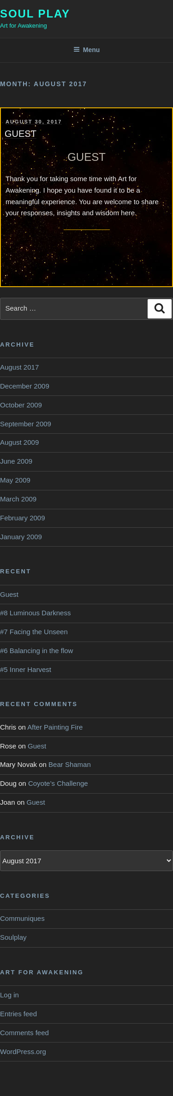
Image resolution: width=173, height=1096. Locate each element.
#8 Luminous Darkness (35, 613)
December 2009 (24, 386)
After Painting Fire (55, 727)
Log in (9, 995)
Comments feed (24, 1033)
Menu (86, 49)
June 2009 (16, 461)
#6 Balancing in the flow (36, 650)
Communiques (22, 918)
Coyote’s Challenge (58, 783)
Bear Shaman (69, 764)
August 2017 (19, 367)
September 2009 (25, 424)
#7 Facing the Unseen (34, 632)
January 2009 (21, 537)
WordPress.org (23, 1051)
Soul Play (35, 13)
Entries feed (18, 1014)
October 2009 (21, 405)
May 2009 (15, 480)
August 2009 (19, 442)
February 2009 (22, 518)
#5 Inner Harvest (25, 669)
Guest (20, 134)
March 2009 (18, 499)
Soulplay (13, 937)
